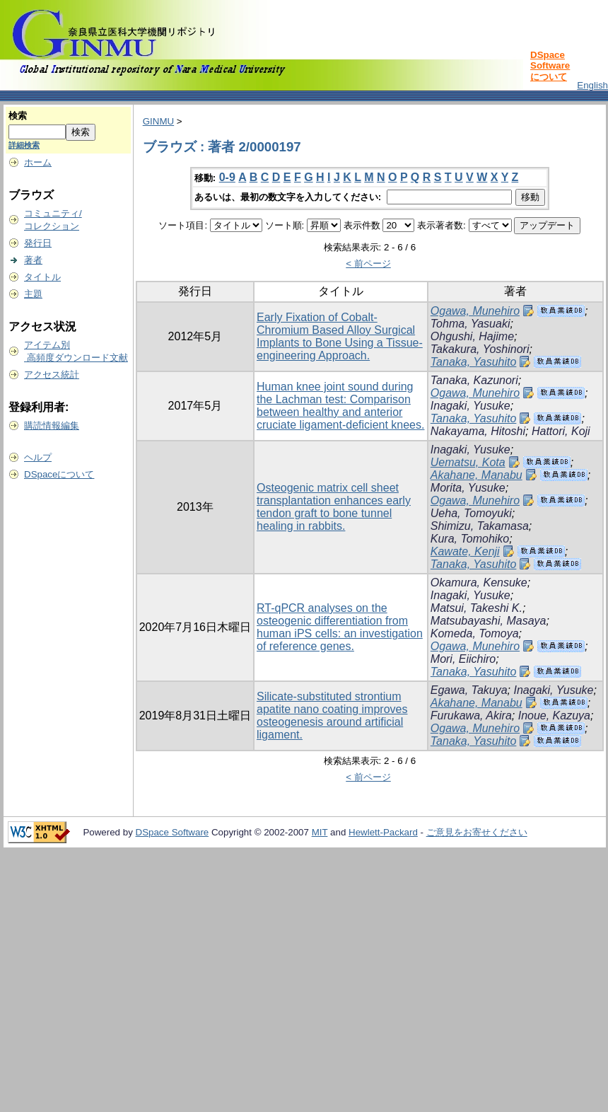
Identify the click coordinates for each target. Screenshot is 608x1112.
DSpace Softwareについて (550, 66)
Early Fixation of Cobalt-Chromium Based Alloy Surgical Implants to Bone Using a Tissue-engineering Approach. (340, 336)
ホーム (38, 162)
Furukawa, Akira (471, 716)
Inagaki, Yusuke (470, 406)
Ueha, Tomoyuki (471, 513)
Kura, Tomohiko (470, 539)
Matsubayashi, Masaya (488, 621)
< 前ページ (368, 263)
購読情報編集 (51, 425)
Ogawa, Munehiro (475, 311)
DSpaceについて (59, 474)
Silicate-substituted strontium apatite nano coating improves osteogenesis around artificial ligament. (332, 715)
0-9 (227, 177)
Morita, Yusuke (468, 488)
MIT (320, 832)
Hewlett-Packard (383, 832)
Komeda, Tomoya (475, 633)
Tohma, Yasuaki (470, 324)
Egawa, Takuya (469, 690)
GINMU (158, 121)
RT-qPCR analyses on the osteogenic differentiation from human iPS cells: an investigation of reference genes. (340, 627)
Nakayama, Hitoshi (478, 431)
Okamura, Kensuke (479, 583)
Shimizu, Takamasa (480, 526)
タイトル (42, 277)
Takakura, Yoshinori (480, 349)
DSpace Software (172, 832)
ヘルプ (38, 457)
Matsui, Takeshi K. (476, 608)
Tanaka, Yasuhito (474, 362)
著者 (33, 260)
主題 (33, 294)
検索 (17, 115)
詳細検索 (24, 145)
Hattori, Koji (561, 431)
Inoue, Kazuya (554, 716)
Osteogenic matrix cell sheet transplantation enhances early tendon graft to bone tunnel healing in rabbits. (334, 507)
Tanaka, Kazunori (474, 380)
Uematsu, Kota (468, 462)
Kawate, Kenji (465, 551)
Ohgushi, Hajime (472, 336)
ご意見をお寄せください (476, 832)
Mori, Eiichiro (463, 659)
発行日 (38, 243)
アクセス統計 (51, 374)
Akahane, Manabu (476, 475)
